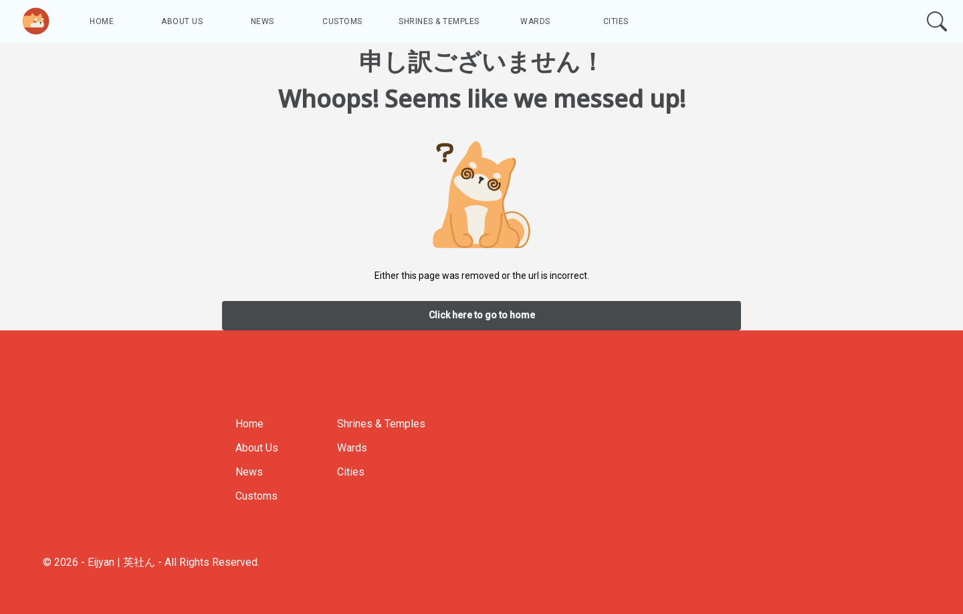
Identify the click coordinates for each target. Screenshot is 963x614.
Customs (342, 21)
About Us (182, 21)
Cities (616, 21)
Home (102, 21)
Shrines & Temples (439, 21)
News (262, 21)
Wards (535, 21)
